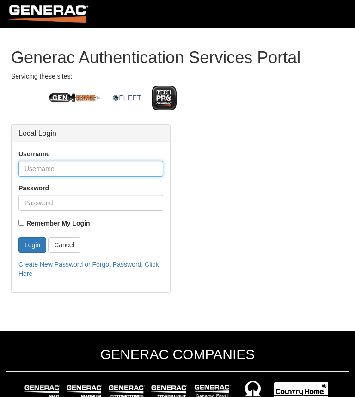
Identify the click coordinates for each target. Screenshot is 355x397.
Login (32, 245)
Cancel (64, 245)
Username (34, 154)
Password (33, 188)
